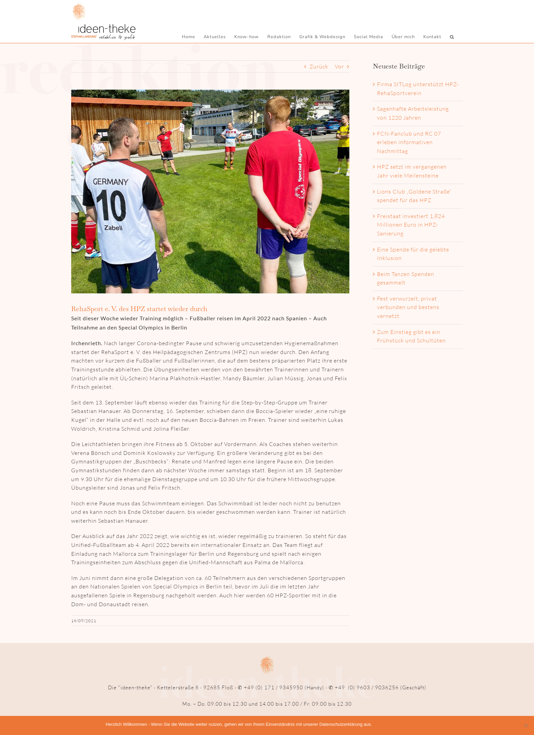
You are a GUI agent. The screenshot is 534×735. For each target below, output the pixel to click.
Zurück (319, 66)
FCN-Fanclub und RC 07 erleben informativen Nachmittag (409, 143)
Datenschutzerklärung (406, 724)
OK (378, 724)
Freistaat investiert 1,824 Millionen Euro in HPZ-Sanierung (411, 225)
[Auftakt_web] (210, 192)
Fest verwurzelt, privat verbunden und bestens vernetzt (408, 307)
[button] (452, 37)
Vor (339, 66)
